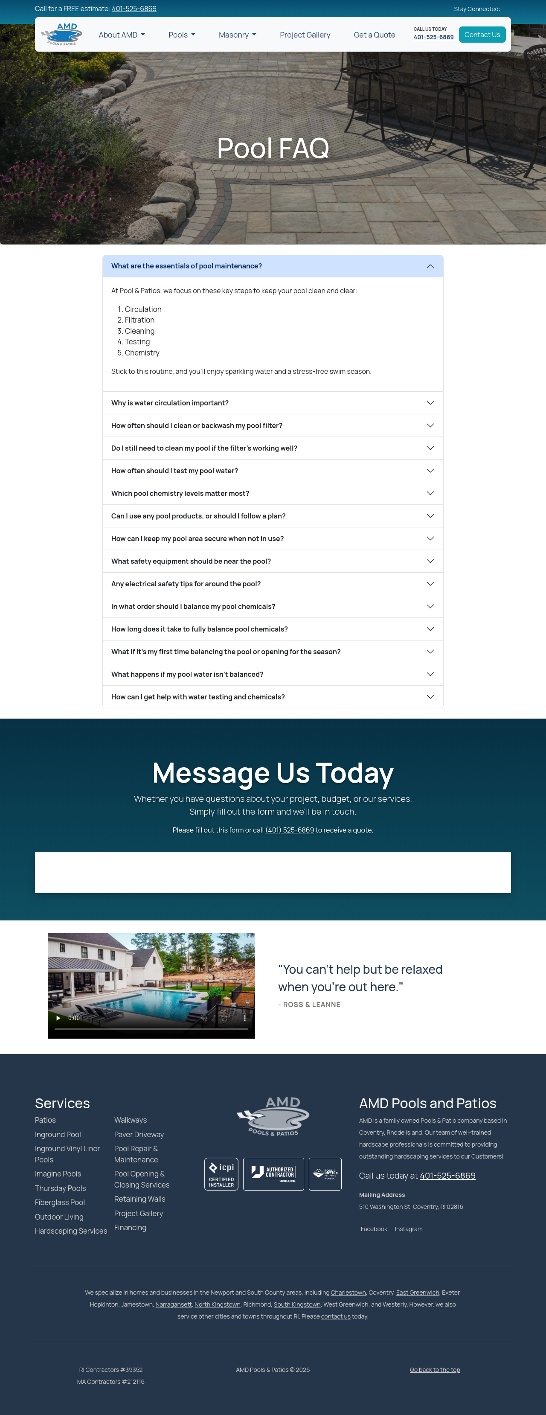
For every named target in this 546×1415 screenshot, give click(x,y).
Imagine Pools (58, 1174)
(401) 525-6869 (289, 830)
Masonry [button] (234, 34)
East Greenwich (417, 1292)
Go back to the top (435, 1370)
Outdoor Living (59, 1217)
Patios (45, 1120)
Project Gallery (305, 34)
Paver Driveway (139, 1134)
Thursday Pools (60, 1188)
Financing (130, 1227)
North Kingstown (218, 1304)
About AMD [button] (119, 34)
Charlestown (348, 1292)
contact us (336, 1316)
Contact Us (482, 34)
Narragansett (174, 1304)
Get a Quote (374, 34)
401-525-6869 (134, 8)
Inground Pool (58, 1134)
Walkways (130, 1120)
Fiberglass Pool (60, 1202)
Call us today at (417, 1175)
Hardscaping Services (71, 1231)
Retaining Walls (140, 1199)
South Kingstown (297, 1304)
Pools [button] (178, 34)
